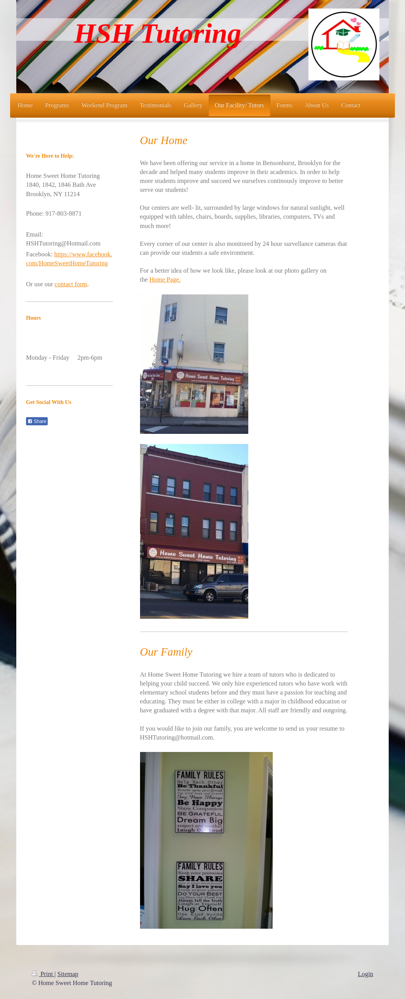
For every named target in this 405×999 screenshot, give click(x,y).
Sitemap (67, 974)
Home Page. (165, 279)
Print (43, 974)
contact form (71, 284)
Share (37, 421)
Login (365, 974)
